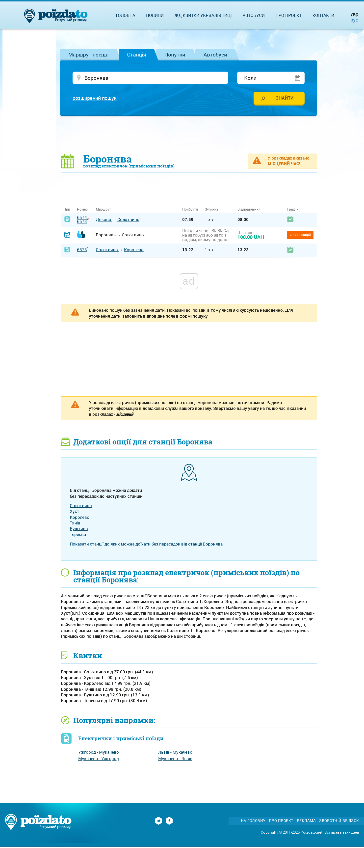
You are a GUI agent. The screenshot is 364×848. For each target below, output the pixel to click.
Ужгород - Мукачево (98, 753)
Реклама (306, 821)
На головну (253, 821)
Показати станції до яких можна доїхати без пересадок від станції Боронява (146, 544)
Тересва (78, 535)
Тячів (75, 523)
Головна (125, 15)
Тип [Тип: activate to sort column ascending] (67, 210)
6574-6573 (82, 220)
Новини (155, 15)
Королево (134, 250)
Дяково (104, 220)
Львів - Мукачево (175, 753)
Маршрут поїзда (88, 54)
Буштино (79, 529)
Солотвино (128, 220)
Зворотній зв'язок (339, 821)
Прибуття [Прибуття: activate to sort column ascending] (190, 210)
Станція (136, 54)
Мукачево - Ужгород (98, 759)
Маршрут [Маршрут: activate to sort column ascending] (103, 210)
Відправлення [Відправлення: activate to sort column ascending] (248, 210)
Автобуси (215, 54)
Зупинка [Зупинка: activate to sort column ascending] (211, 210)
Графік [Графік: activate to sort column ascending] (292, 210)
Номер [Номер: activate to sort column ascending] (82, 210)
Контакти (323, 15)
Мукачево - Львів (175, 759)
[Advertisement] (189, 135)
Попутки (174, 54)
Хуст (74, 512)
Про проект (289, 15)
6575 (82, 250)
